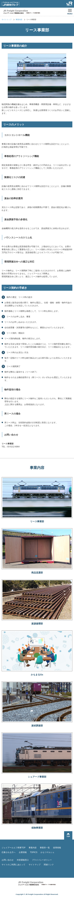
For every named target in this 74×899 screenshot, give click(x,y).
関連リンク (49, 864)
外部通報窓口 (23, 860)
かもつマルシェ (47, 852)
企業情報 (23, 852)
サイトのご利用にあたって (13, 864)
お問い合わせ (8, 860)
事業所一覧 (45, 848)
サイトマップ (35, 864)
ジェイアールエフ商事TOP (13, 848)
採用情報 (57, 848)
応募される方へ (8, 852)
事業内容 (19, 19)
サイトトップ (7, 19)
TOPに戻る (68, 835)
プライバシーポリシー (42, 860)
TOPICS (33, 852)
